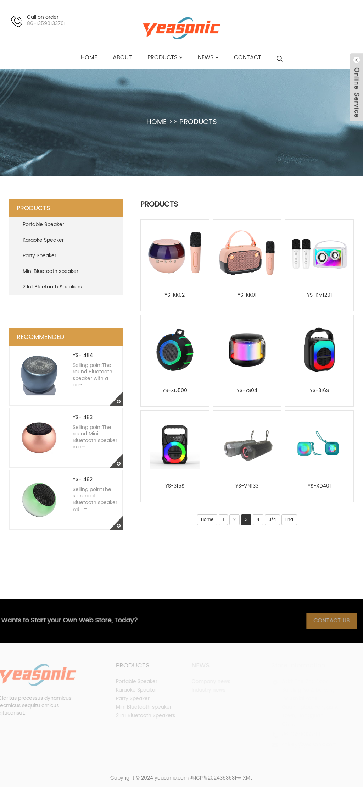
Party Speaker (39, 256)
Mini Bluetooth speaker (50, 271)
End (289, 519)
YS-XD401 (319, 486)
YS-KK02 (174, 295)
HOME (156, 122)
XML (247, 778)
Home (207, 519)
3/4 (272, 519)
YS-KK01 (247, 295)
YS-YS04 (247, 391)
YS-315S (174, 486)
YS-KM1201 (319, 295)
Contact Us (337, 620)
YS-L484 (83, 355)
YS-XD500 (174, 391)
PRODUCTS (198, 122)
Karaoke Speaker (43, 240)
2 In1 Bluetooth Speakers (52, 287)
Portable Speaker (43, 224)
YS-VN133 (246, 486)
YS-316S (319, 391)
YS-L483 (83, 417)
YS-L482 (83, 479)
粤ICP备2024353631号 (215, 778)
